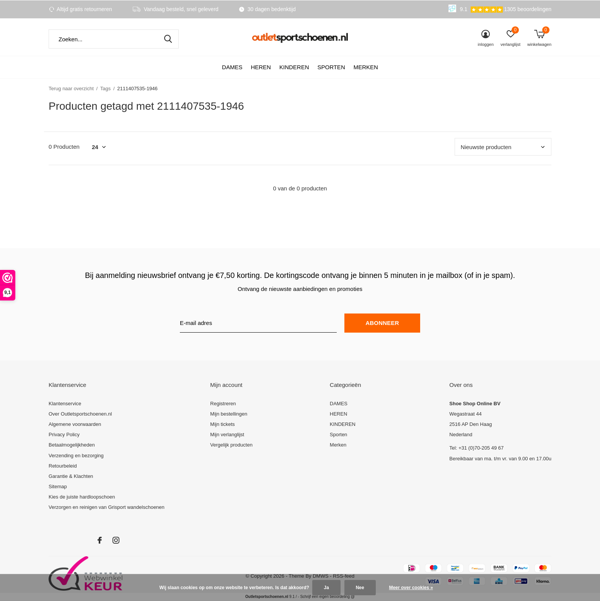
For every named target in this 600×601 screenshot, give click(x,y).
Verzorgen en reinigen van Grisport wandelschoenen (107, 507)
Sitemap (58, 486)
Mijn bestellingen (228, 414)
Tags (105, 88)
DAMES (232, 67)
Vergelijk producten (231, 445)
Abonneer (382, 323)
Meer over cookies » (411, 587)
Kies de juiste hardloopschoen (82, 497)
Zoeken (168, 39)
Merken (366, 67)
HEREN (261, 67)
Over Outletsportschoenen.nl (80, 414)
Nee (360, 587)
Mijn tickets (222, 424)
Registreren (223, 403)
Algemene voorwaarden (75, 424)
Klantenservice (65, 403)
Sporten (331, 67)
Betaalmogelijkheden (72, 445)
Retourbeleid (63, 466)
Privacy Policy (64, 434)
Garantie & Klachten (71, 476)
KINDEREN (294, 67)
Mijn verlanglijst (227, 434)
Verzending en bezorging (76, 455)
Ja (326, 587)
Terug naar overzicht (71, 88)
